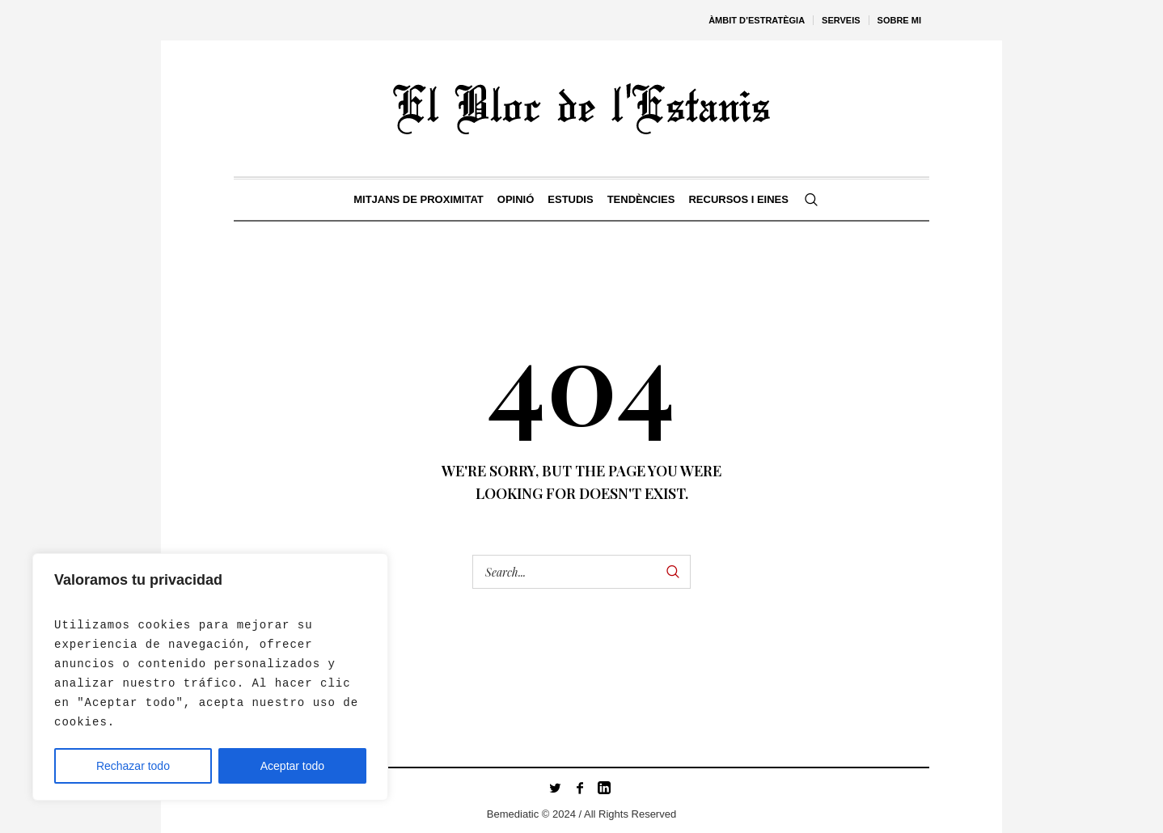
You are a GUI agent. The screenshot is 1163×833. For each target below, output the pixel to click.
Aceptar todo (292, 765)
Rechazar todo (133, 765)
